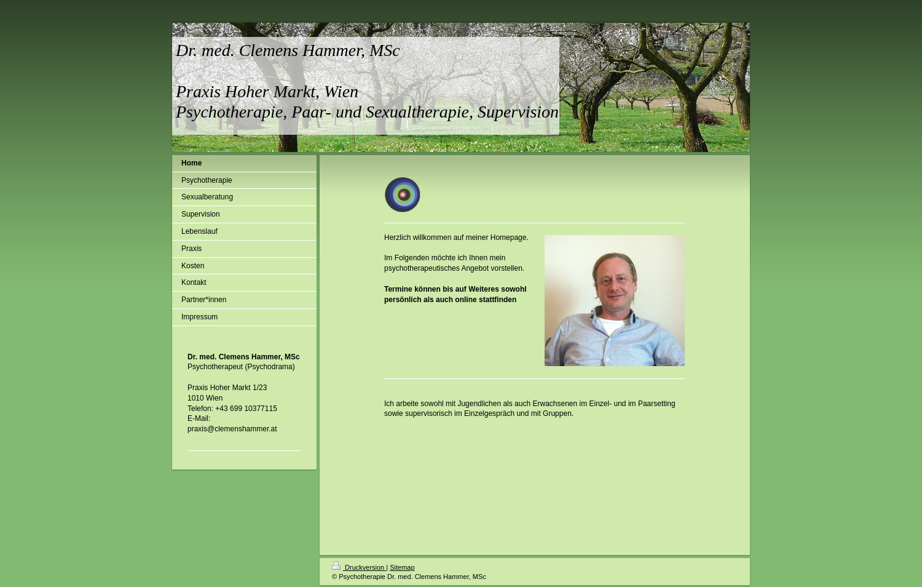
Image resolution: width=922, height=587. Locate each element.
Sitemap (402, 567)
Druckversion (359, 567)
